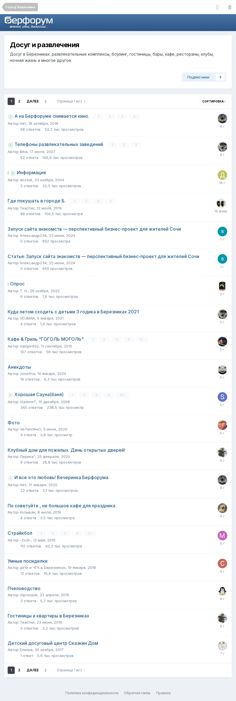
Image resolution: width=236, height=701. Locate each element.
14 (122, 394)
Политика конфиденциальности (91, 693)
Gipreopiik (29, 594)
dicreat (26, 180)
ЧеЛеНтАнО (30, 429)
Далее (33, 101)
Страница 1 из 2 (71, 101)
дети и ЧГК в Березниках (43, 567)
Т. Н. (24, 290)
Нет (23, 123)
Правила (163, 693)
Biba (23, 151)
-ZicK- (25, 540)
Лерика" (27, 456)
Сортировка (214, 101)
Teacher (27, 208)
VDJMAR (27, 318)
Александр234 (33, 235)
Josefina (27, 373)
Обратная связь (137, 693)
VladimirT (28, 401)
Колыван (27, 512)
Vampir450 (29, 346)
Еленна (26, 649)
